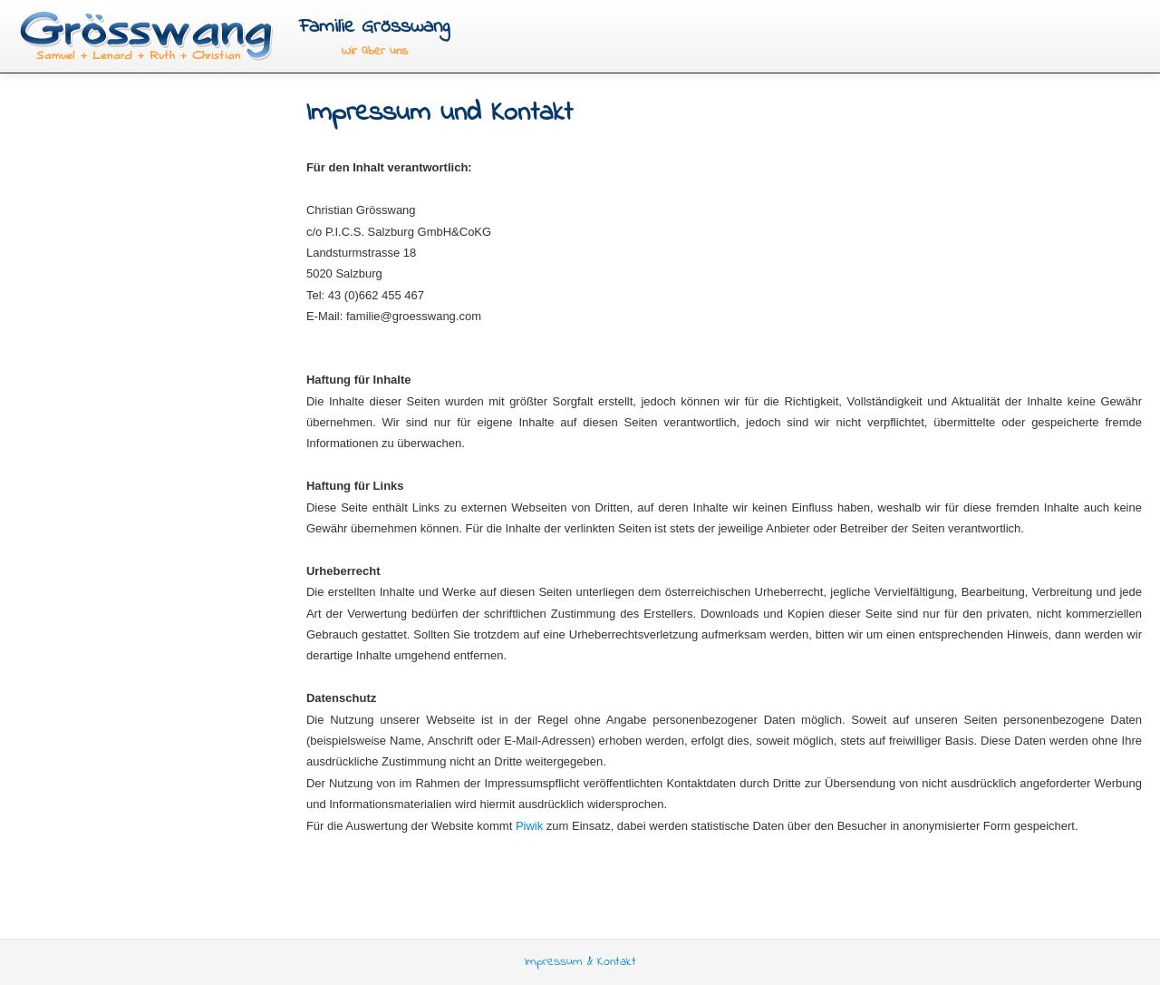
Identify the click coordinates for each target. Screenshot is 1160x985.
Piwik (529, 826)
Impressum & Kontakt (580, 961)
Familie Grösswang (374, 27)
